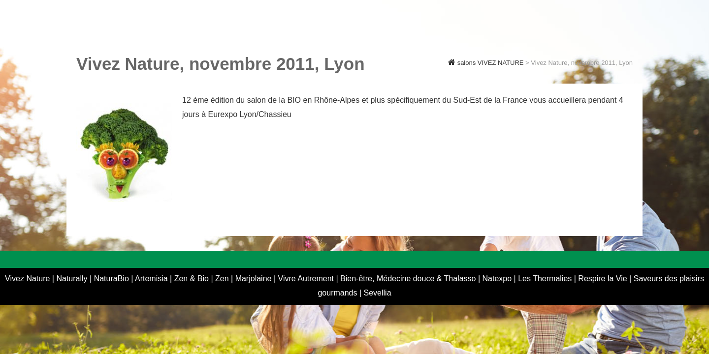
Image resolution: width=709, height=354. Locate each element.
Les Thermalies (545, 278)
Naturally (73, 278)
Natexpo (498, 278)
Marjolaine (254, 278)
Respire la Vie (602, 278)
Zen (223, 278)
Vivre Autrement (307, 278)
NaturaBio (112, 278)
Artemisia (152, 278)
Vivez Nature (28, 278)
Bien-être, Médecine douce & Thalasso (408, 278)
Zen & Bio (192, 278)
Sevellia (377, 293)
